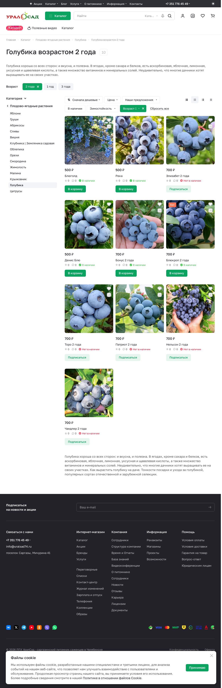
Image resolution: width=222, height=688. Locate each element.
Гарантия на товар (194, 552)
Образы (81, 614)
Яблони (15, 113)
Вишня (14, 137)
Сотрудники (119, 540)
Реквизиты (154, 540)
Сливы (14, 131)
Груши (14, 119)
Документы (119, 610)
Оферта (210, 649)
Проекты (153, 552)
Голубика (16, 185)
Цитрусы (16, 191)
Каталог (82, 540)
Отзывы (116, 591)
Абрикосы (17, 125)
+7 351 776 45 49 (177, 3)
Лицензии (118, 603)
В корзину (75, 189)
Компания (119, 532)
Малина (15, 173)
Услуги (81, 559)
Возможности (156, 559)
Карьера (117, 597)
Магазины (154, 546)
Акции (80, 546)
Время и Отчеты (122, 552)
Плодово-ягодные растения (31, 106)
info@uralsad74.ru (19, 546)
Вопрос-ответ (191, 559)
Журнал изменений (90, 588)
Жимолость (18, 167)
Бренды (81, 552)
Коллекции (84, 607)
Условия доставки (194, 546)
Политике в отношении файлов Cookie (112, 678)
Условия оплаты (193, 540)
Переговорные (86, 569)
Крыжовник (18, 179)
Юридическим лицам (196, 565)
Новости (117, 584)
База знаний (120, 559)
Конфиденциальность (184, 649)
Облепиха (17, 149)
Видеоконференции (125, 565)
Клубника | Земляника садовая (32, 143)
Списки (81, 575)
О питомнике (120, 572)
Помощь (188, 532)
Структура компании (126, 546)
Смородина (18, 161)
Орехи (14, 155)
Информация (157, 532)
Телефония (84, 601)
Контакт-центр (86, 582)
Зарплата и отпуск (89, 595)
